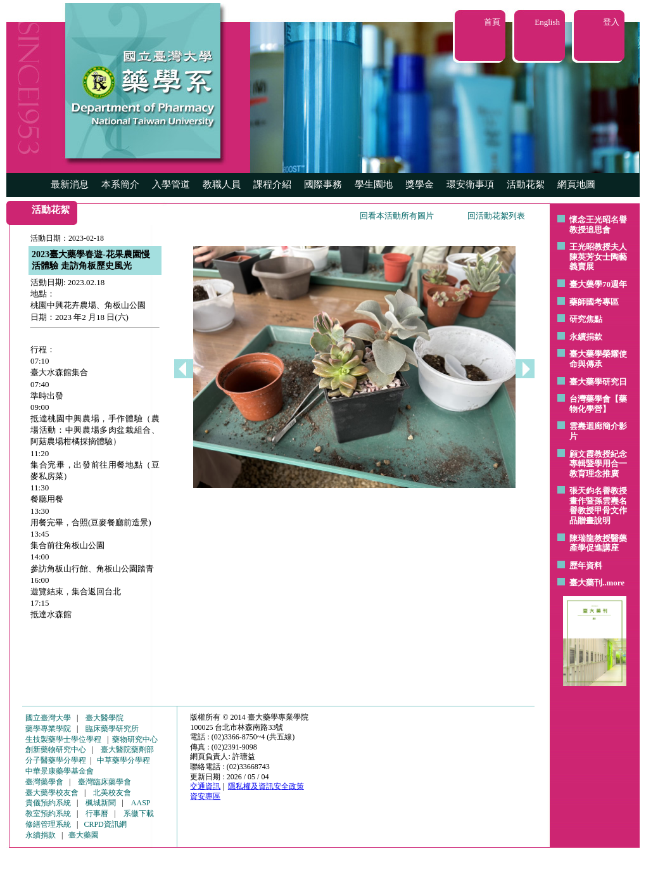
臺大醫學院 (105, 717)
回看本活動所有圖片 (397, 215)
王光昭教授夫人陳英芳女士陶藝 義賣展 (598, 256)
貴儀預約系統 (48, 802)
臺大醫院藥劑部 (127, 749)
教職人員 (222, 184)
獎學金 (419, 184)
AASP (141, 802)
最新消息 (70, 184)
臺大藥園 (83, 835)
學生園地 (374, 184)
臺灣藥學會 (44, 781)
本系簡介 (120, 184)
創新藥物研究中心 (55, 749)
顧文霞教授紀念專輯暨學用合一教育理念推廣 (598, 463)
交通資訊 (205, 786)
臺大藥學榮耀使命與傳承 (598, 359)
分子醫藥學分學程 (55, 760)
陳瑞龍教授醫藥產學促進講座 (598, 543)
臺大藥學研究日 (598, 381)
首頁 (492, 22)
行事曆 (97, 813)
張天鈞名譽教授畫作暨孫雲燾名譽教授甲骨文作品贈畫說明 (598, 505)
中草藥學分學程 (123, 760)
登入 (611, 22)
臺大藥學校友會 (52, 792)
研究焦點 (585, 319)
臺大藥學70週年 (598, 284)
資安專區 (205, 796)
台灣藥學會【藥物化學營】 (598, 404)
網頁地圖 (576, 184)
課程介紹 (272, 184)
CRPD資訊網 (105, 824)
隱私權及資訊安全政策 (266, 786)
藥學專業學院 (48, 728)
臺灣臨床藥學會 (104, 781)
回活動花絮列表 (496, 215)
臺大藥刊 (585, 582)
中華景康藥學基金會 (59, 771)
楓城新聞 (101, 802)
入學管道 (171, 184)
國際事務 (323, 184)
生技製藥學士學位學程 (63, 739)
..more (613, 582)
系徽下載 (139, 813)
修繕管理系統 (48, 824)
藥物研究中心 (135, 739)
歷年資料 (585, 565)
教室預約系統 (48, 813)
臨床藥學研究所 (112, 728)
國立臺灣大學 (48, 717)
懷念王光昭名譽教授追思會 (598, 224)
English (547, 22)
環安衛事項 (470, 184)
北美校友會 (112, 792)
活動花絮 (526, 184)
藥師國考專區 (594, 302)
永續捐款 (585, 336)
